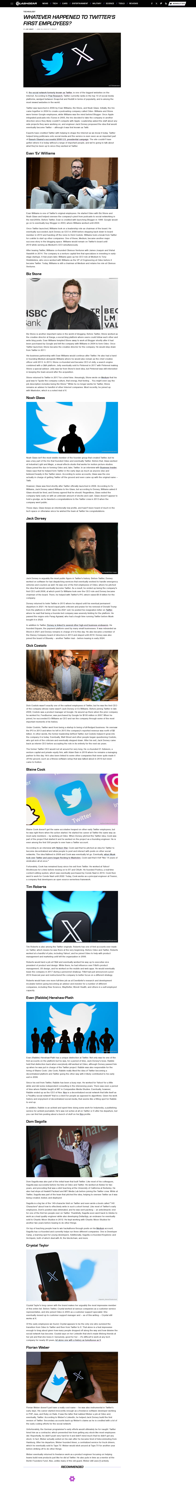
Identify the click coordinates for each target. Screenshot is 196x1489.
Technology (29, 12)
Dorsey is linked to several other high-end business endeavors (77, 625)
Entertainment (80, 3)
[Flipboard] (161, 3)
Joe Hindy (30, 29)
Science (110, 3)
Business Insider (108, 467)
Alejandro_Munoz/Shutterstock (107, 1299)
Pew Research (55, 95)
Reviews (133, 3)
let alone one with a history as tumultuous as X (78, 1340)
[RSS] (166, 3)
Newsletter (177, 3)
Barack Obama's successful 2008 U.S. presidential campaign (58, 139)
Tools (122, 3)
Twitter (109, 610)
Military (96, 3)
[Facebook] (152, 3)
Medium (105, 377)
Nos (65, 1092)
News (45, 3)
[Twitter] (156, 3)
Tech (55, 3)
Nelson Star (62, 848)
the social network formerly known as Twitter (50, 92)
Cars (64, 3)
